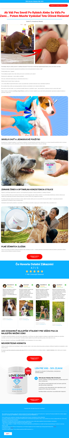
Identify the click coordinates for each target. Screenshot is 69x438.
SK (7, 433)
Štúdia (54, 426)
